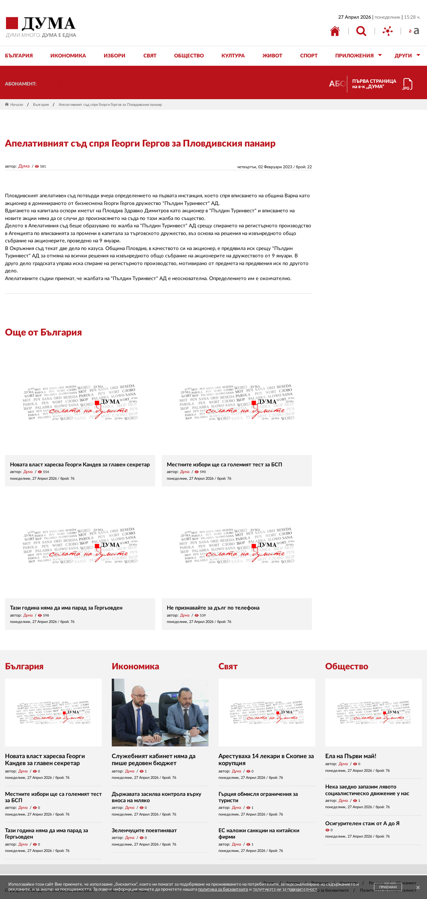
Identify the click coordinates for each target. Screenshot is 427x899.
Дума (24, 166)
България (41, 104)
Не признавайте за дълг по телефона (213, 608)
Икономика (135, 666)
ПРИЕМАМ (388, 887)
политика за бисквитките (223, 889)
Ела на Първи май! (350, 756)
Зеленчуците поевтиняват (144, 830)
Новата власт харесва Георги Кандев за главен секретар (80, 464)
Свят (228, 666)
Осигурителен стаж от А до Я (362, 823)
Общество (346, 666)
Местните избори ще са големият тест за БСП (224, 464)
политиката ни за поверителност (285, 889)
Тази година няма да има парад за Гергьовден (66, 608)
